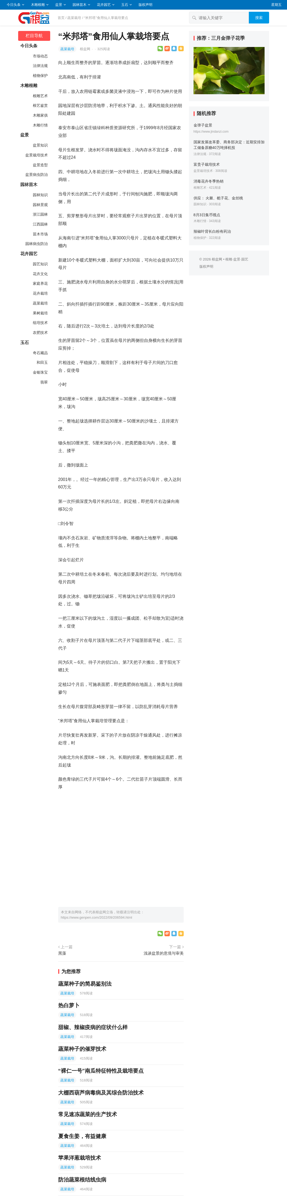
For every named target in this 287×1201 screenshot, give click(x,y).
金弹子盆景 (203, 125)
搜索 (259, 17)
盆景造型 (40, 165)
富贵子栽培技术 (207, 164)
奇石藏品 (40, 353)
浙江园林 (40, 214)
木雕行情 (40, 125)
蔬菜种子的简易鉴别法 (85, 984)
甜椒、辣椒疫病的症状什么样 (93, 1027)
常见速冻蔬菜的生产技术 (87, 1114)
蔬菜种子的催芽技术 (82, 1049)
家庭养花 (40, 283)
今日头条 (14, 5)
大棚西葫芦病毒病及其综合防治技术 (101, 1093)
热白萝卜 (69, 1005)
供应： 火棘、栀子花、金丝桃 (218, 198)
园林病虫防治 (36, 244)
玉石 (124, 5)
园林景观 (40, 205)
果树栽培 (40, 313)
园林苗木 (80, 5)
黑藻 (62, 953)
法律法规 (40, 66)
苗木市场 (40, 234)
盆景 (58, 5)
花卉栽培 (40, 293)
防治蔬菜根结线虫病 (82, 1180)
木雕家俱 (40, 115)
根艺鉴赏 (40, 105)
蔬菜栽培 (74, 18)
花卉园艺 (104, 5)
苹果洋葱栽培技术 (79, 1158)
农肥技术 (40, 332)
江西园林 (40, 224)
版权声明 (145, 5)
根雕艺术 (40, 96)
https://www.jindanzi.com (211, 131)
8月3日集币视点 (207, 215)
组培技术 (40, 323)
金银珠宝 (40, 372)
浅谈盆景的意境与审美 (164, 953)
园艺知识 (40, 264)
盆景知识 (40, 145)
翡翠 (44, 382)
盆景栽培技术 (36, 155)
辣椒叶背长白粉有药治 (212, 231)
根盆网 (85, 49)
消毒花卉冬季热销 (208, 181)
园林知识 (40, 195)
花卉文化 (40, 274)
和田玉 (42, 362)
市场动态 (40, 56)
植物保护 (40, 75)
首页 (61, 18)
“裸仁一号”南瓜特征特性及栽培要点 (101, 1071)
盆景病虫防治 (36, 174)
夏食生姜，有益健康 (82, 1136)
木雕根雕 (38, 5)
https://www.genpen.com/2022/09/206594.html (96, 917)
